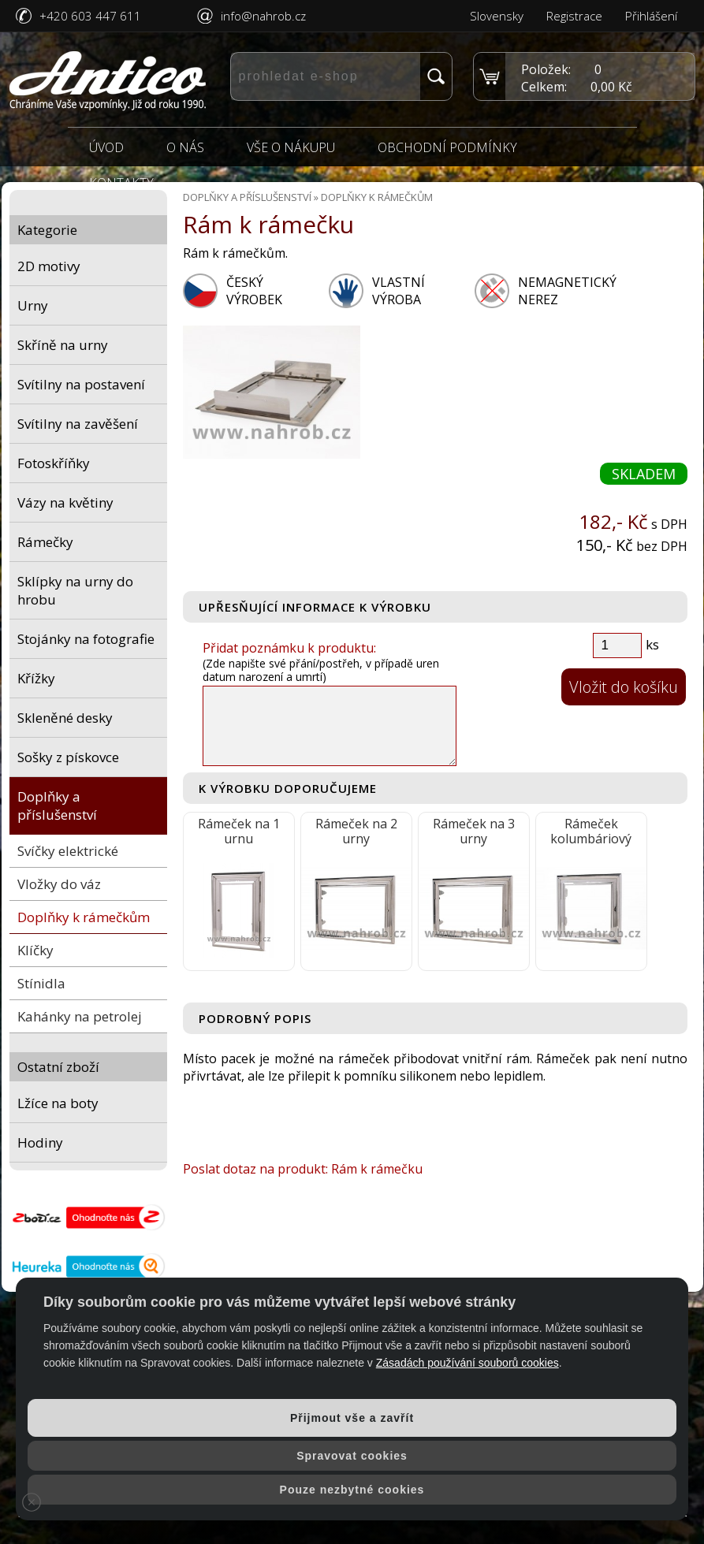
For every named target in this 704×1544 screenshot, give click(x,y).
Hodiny (40, 1142)
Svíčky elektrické (67, 851)
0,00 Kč (611, 86)
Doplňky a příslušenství (57, 805)
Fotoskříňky (53, 463)
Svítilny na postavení (81, 384)
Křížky (36, 678)
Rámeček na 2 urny (356, 831)
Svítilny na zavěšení (77, 424)
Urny (32, 305)
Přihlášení (651, 16)
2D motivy (48, 266)
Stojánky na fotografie (86, 639)
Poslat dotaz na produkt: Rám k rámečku (303, 1169)
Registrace (574, 16)
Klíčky (35, 950)
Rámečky (45, 542)
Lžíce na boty (58, 1103)
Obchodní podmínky (447, 147)
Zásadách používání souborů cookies (467, 1362)
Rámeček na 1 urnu (239, 831)
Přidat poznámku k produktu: (289, 648)
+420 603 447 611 (90, 16)
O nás (185, 147)
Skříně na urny (62, 345)
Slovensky (496, 16)
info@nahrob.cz (263, 16)
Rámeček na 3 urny (474, 831)
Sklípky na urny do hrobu (75, 590)
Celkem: (544, 86)
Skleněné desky (65, 718)
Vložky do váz (59, 884)
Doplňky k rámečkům (83, 917)
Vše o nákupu (291, 147)
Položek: (546, 69)
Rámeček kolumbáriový (590, 831)
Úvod (106, 147)
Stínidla (41, 983)
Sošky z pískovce (68, 757)
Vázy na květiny (65, 502)
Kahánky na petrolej (79, 1016)
